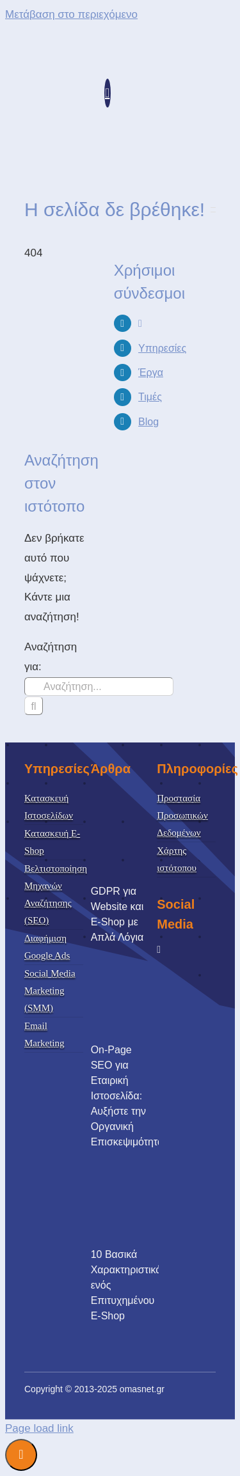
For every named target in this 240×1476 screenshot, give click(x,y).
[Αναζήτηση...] (98, 686)
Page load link (39, 1428)
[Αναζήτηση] (33, 705)
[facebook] (159, 950)
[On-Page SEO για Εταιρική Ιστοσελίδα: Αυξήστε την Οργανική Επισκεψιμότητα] (137, 993)
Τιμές (150, 396)
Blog (148, 421)
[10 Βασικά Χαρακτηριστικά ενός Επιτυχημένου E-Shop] (137, 1198)
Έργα (150, 372)
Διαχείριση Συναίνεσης (21, 1455)
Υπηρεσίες (162, 348)
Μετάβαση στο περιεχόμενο (71, 14)
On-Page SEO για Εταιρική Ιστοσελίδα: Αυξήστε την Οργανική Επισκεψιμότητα (127, 1095)
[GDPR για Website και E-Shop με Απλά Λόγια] (137, 835)
